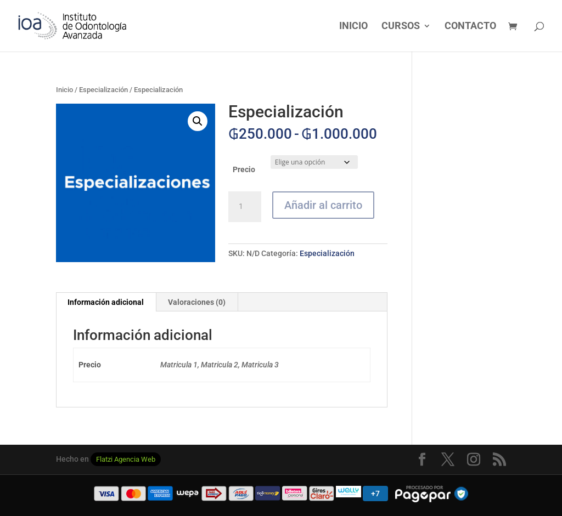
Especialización (103, 90)
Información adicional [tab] (106, 302)
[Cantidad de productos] (244, 206)
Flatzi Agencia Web (125, 459)
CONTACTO (470, 26)
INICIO (353, 26)
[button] (197, 121)
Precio (244, 169)
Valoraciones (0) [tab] (197, 302)
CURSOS (400, 26)
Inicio (64, 90)
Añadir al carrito (323, 205)
